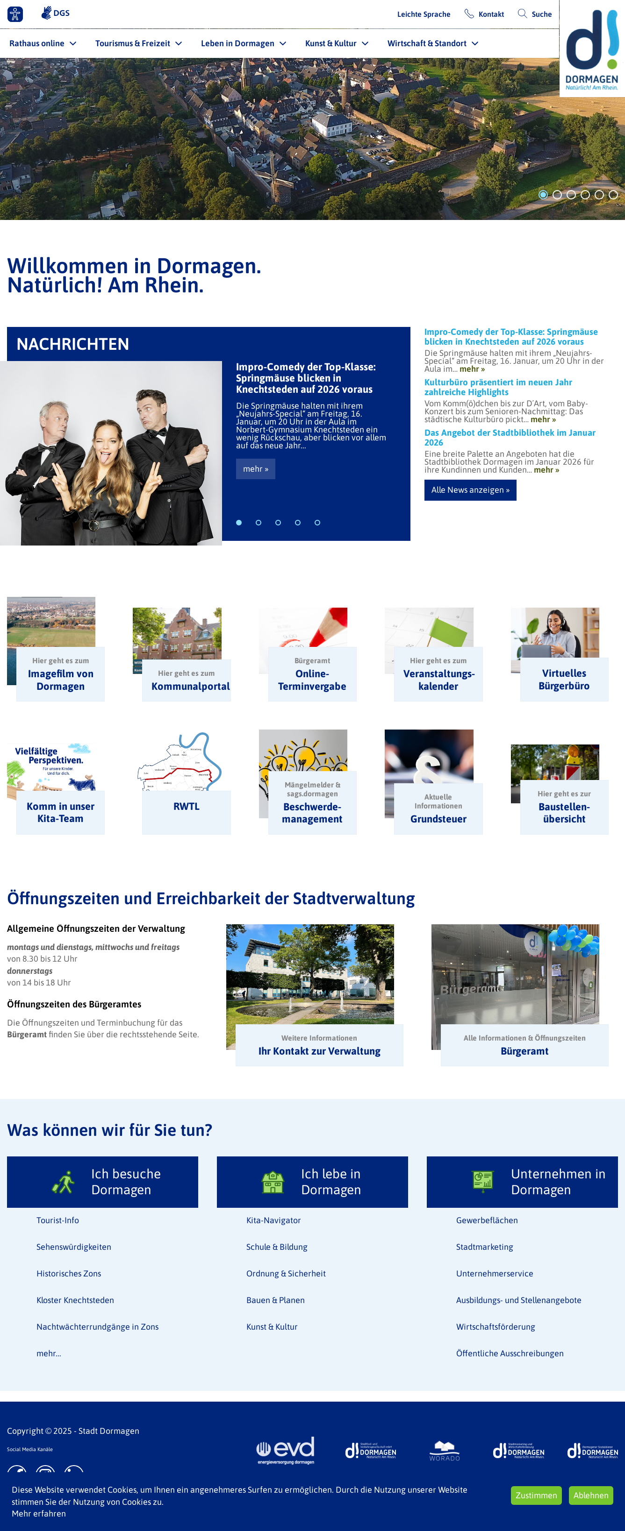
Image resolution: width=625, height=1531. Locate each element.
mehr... (48, 1353)
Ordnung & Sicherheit (286, 1273)
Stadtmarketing (484, 1247)
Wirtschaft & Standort (427, 43)
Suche (542, 14)
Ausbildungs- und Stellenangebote (519, 1300)
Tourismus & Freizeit (132, 43)
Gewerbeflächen (487, 1220)
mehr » (255, 469)
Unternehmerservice (494, 1273)
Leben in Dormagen (237, 43)
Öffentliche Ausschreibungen (510, 1353)
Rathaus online (37, 43)
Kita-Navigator (273, 1220)
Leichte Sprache (424, 14)
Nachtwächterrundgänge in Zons (97, 1327)
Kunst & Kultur (331, 43)
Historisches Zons (68, 1273)
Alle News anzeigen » (470, 490)
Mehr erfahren (39, 1513)
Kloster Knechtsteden (75, 1300)
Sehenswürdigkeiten (73, 1247)
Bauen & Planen (275, 1300)
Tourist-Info (57, 1220)
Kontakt (491, 14)
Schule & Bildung (277, 1247)
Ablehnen (591, 1495)
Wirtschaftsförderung (495, 1327)
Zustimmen (536, 1495)
